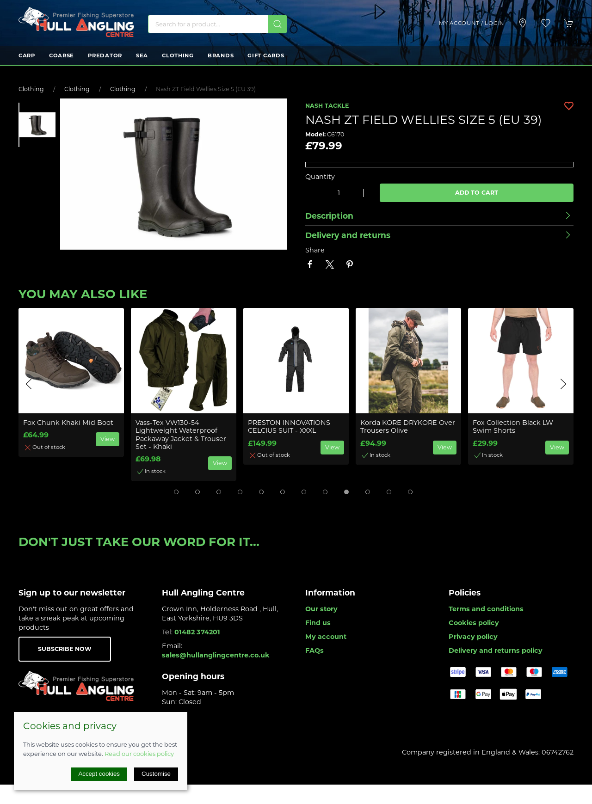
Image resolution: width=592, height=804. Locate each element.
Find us (318, 623)
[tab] (176, 492)
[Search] (217, 24)
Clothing (178, 55)
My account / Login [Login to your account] (471, 23)
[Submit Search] (277, 24)
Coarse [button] (61, 55)
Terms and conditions (486, 609)
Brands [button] (221, 55)
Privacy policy (473, 636)
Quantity (320, 176)
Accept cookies (99, 773)
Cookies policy (474, 623)
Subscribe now (65, 648)
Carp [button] (26, 55)
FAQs (314, 650)
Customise (156, 773)
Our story (321, 609)
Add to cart (476, 192)
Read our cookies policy (139, 753)
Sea (142, 55)
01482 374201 (197, 632)
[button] (545, 23)
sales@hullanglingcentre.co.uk (216, 655)
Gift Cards (265, 55)
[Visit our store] (522, 23)
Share (315, 250)
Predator (105, 55)
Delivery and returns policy (496, 650)
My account (325, 636)
